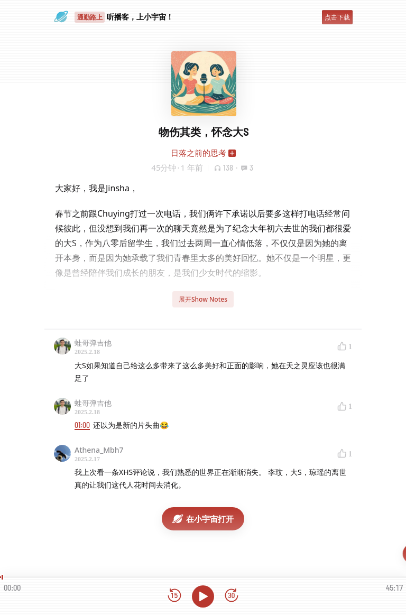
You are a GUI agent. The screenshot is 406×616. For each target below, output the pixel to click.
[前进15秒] (231, 596)
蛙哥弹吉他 (93, 343)
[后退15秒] (174, 596)
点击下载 (337, 17)
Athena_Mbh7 (99, 450)
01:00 (82, 425)
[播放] (203, 596)
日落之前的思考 (198, 152)
